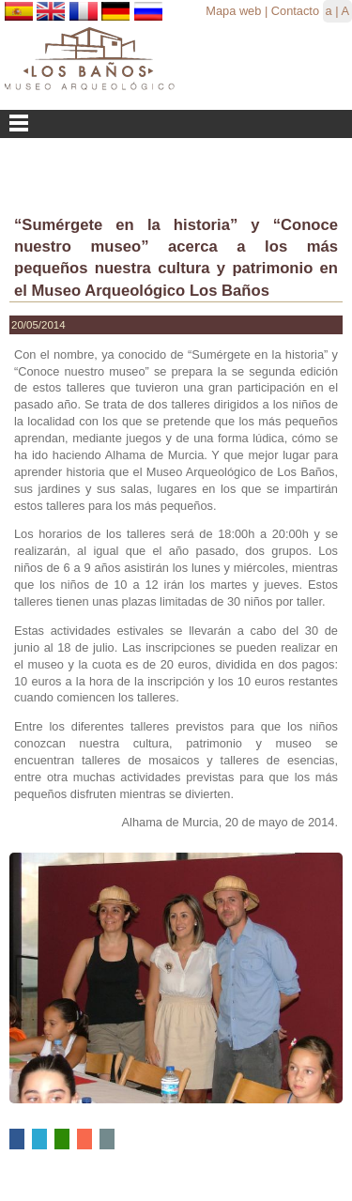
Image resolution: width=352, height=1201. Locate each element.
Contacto (295, 11)
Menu (176, 124)
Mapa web (233, 11)
